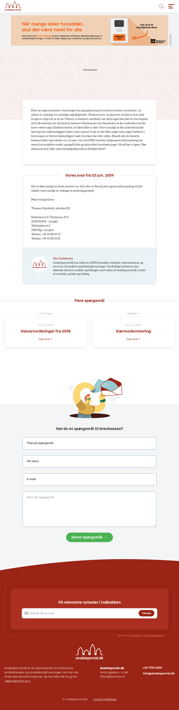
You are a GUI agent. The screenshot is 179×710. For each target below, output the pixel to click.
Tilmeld (146, 613)
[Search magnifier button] (161, 6)
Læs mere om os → (17, 681)
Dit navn (33, 461)
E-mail (31, 479)
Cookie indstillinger (105, 699)
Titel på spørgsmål (40, 443)
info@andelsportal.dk (159, 673)
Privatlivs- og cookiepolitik (147, 636)
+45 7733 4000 (152, 668)
